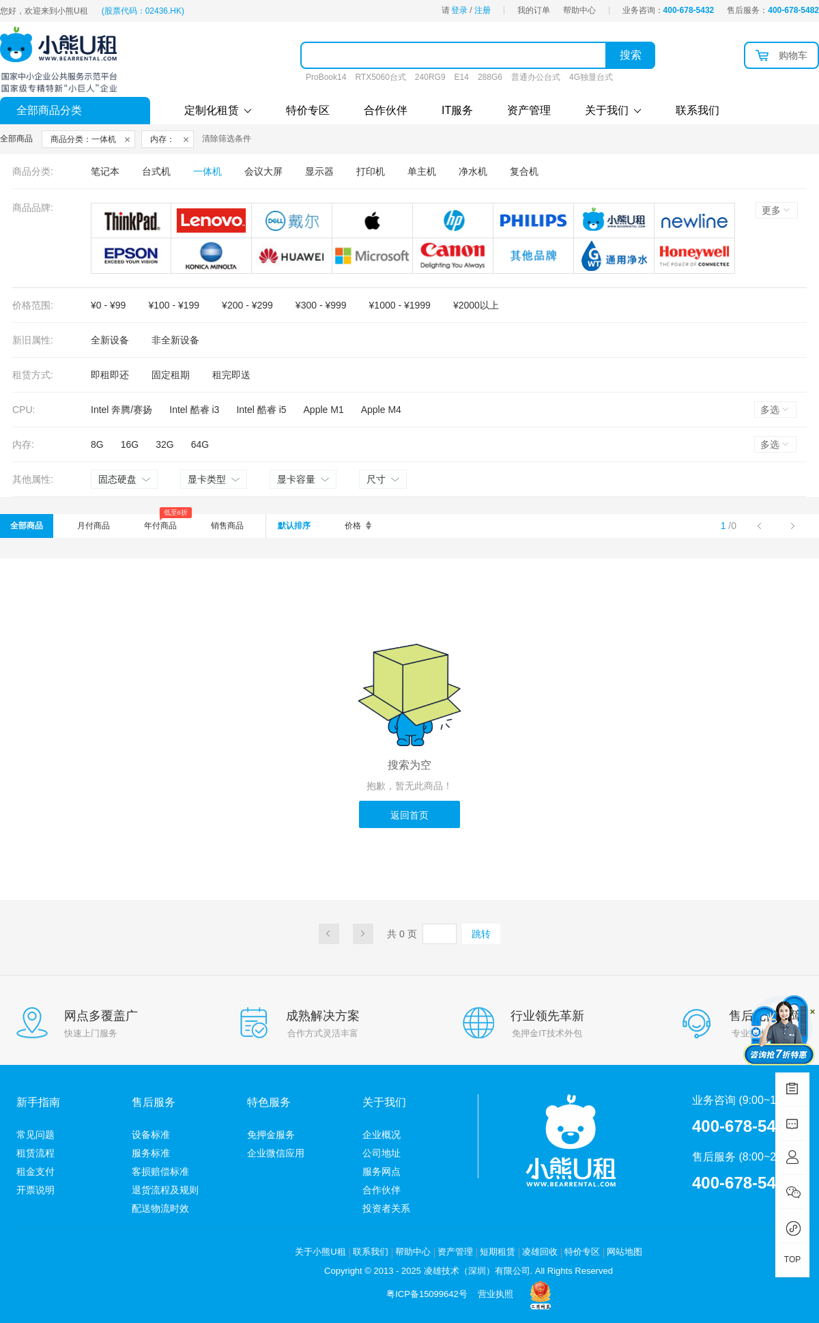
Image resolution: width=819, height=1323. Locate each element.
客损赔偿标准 (160, 1171)
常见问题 (35, 1134)
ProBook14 (326, 77)
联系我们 (697, 110)
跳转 (481, 933)
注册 (482, 10)
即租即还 (110, 374)
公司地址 (381, 1153)
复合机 (524, 171)
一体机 (207, 171)
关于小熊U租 (320, 1252)
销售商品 (227, 525)
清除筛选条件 (226, 138)
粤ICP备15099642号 (427, 1294)
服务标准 (151, 1153)
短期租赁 (497, 1252)
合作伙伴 (385, 110)
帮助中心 (579, 10)
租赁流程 (35, 1153)
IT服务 (457, 110)
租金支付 (35, 1171)
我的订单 (533, 10)
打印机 (370, 171)
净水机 (473, 171)
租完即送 (231, 374)
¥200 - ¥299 (247, 305)
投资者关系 (386, 1208)
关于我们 (613, 110)
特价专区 (308, 110)
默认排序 (294, 525)
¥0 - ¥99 (108, 305)
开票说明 (35, 1189)
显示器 (319, 171)
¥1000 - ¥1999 (400, 305)
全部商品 (26, 525)
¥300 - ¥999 (321, 305)
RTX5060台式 (380, 77)
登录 (459, 10)
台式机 (156, 171)
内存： (162, 139)
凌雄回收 (540, 1252)
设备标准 (151, 1134)
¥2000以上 (476, 305)
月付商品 (93, 525)
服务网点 (381, 1171)
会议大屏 (263, 171)
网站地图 (624, 1252)
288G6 (490, 77)
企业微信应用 (275, 1153)
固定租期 (171, 374)
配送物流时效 (160, 1208)
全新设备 (110, 340)
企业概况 (381, 1134)
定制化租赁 (218, 110)
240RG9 (430, 77)
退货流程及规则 (165, 1189)
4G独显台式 (591, 77)
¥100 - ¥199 (173, 305)
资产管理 (529, 110)
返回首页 (409, 815)
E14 (462, 77)
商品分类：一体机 (83, 139)
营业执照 (495, 1294)
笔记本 (105, 171)
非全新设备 (175, 340)
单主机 (421, 171)
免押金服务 (271, 1134)
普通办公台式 (535, 77)
